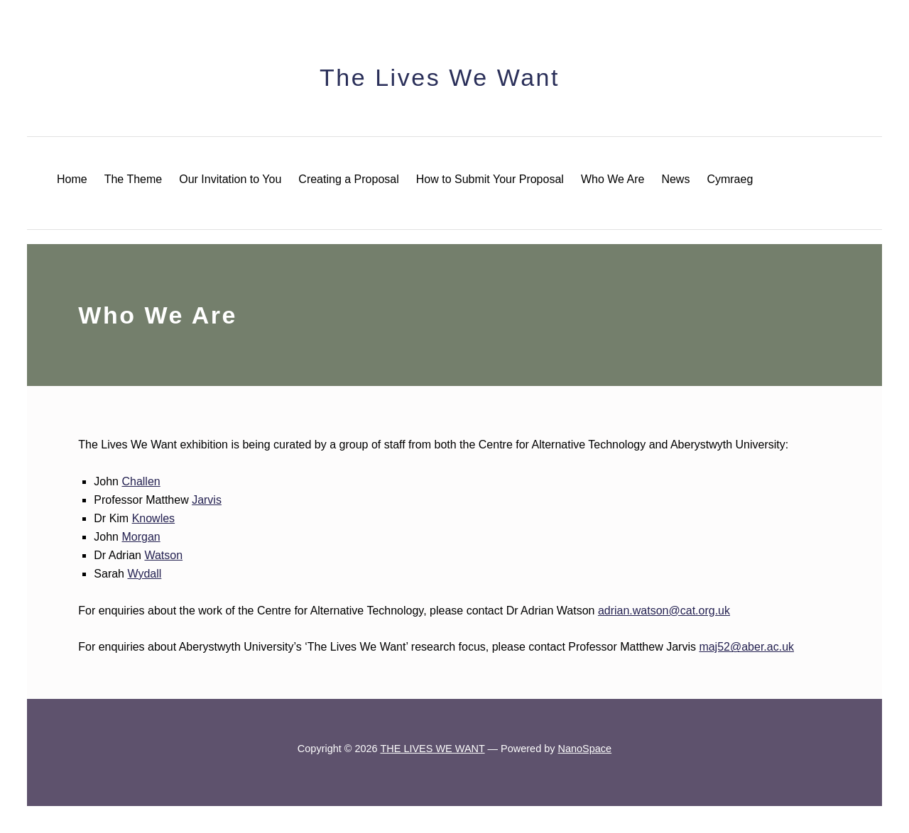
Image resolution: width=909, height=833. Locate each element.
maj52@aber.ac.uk (746, 647)
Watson (163, 555)
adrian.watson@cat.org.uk (664, 611)
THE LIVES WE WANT (432, 748)
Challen (140, 481)
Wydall (144, 574)
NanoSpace (585, 748)
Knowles (153, 518)
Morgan (140, 537)
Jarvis (207, 500)
